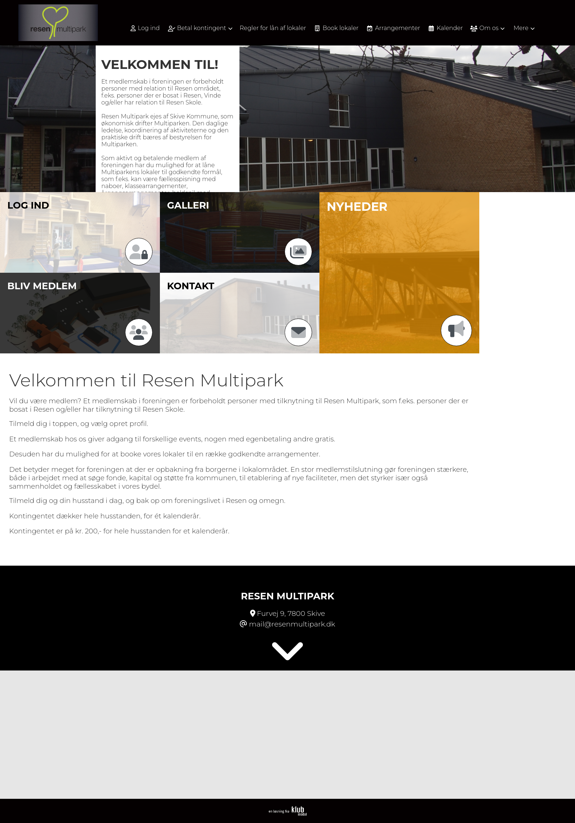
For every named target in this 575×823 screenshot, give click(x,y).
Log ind (145, 28)
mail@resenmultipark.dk (292, 624)
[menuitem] (148, 28)
